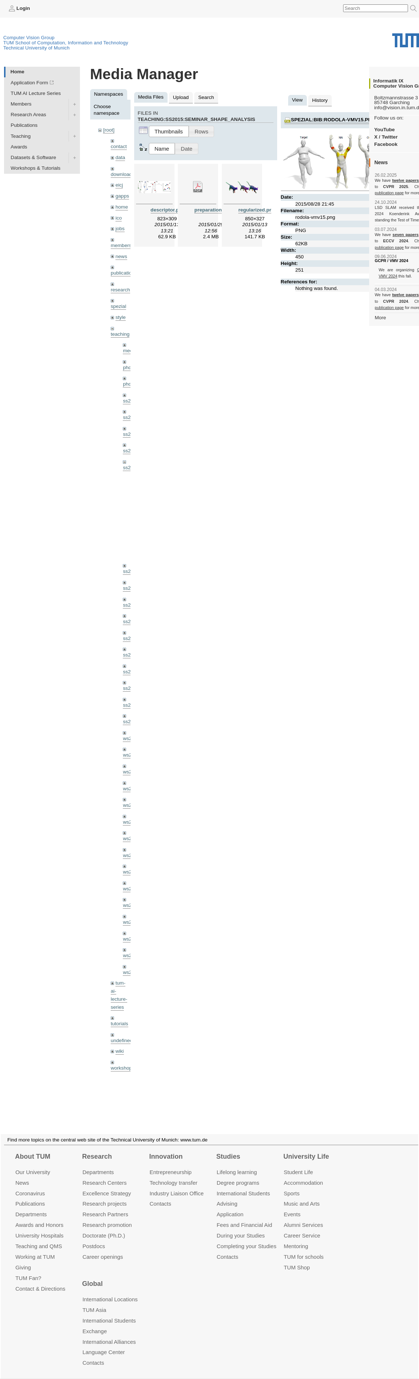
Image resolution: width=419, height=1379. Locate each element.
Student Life (298, 1163)
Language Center (103, 1344)
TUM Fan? (28, 1269)
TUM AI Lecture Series (36, 93)
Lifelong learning (237, 1163)
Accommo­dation (303, 1174)
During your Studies (241, 1227)
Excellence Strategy (106, 1184)
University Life (306, 1147)
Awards (19, 147)
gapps (122, 196)
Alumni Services (303, 1216)
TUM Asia (94, 1301)
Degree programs (238, 1174)
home (121, 207)
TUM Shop (297, 1258)
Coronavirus (30, 1184)
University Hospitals (39, 1227)
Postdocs (93, 1237)
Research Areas (28, 114)
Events (292, 1205)
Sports (291, 1184)
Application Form (29, 82)
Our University (32, 1163)
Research (97, 1147)
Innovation (166, 1147)
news (121, 256)
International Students (243, 1184)
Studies (228, 1147)
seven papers (406, 234)
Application (230, 1205)
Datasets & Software (33, 157)
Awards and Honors (39, 1216)
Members (21, 104)
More (380, 317)
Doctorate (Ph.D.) (103, 1227)
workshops (123, 1068)
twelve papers (405, 180)
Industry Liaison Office (177, 1184)
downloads (123, 174)
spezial (118, 306)
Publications (24, 125)
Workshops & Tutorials (35, 168)
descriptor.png (168, 210)
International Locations (109, 1290)
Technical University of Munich (36, 48)
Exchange (94, 1322)
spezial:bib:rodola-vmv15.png (333, 119)
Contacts (160, 1195)
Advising (227, 1195)
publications (124, 273)
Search (206, 97)
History (320, 100)
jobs (120, 228)
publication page (389, 193)
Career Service (302, 1227)
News (22, 1174)
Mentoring (296, 1237)
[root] (108, 130)
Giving (23, 1258)
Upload (181, 97)
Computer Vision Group (29, 37)
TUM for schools (304, 1248)
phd (127, 367)
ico (118, 218)
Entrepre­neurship (171, 1163)
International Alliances (109, 1333)
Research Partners (105, 1205)
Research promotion (107, 1216)
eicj (119, 185)
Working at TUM (35, 1248)
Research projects (104, 1195)
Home (18, 71)
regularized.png (256, 210)
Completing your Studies (246, 1237)
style (120, 317)
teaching (120, 334)
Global (92, 1275)
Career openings (102, 1248)
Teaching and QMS (38, 1237)
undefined (122, 1040)
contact (119, 146)
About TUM (32, 1147)
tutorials (119, 1023)
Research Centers (104, 1174)
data (120, 157)
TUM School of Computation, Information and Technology (65, 42)
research (120, 290)
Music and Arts (302, 1195)
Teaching (20, 136)
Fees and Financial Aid (244, 1216)
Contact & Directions (40, 1280)
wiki (119, 1051)
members (121, 245)
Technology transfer (174, 1174)
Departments (31, 1205)
